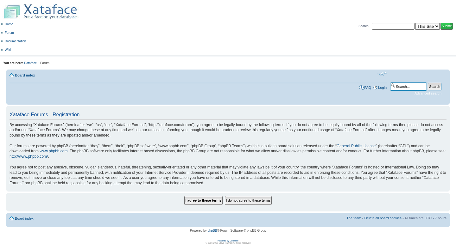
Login (382, 87)
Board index (25, 75)
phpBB (212, 230)
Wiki (8, 50)
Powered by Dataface (228, 241)
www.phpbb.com (53, 151)
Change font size (382, 74)
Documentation (15, 41)
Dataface (30, 63)
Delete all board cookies (383, 218)
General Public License (356, 146)
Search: (363, 26)
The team (353, 218)
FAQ (367, 87)
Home (9, 24)
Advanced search (428, 93)
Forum (9, 32)
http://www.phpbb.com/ (29, 156)
